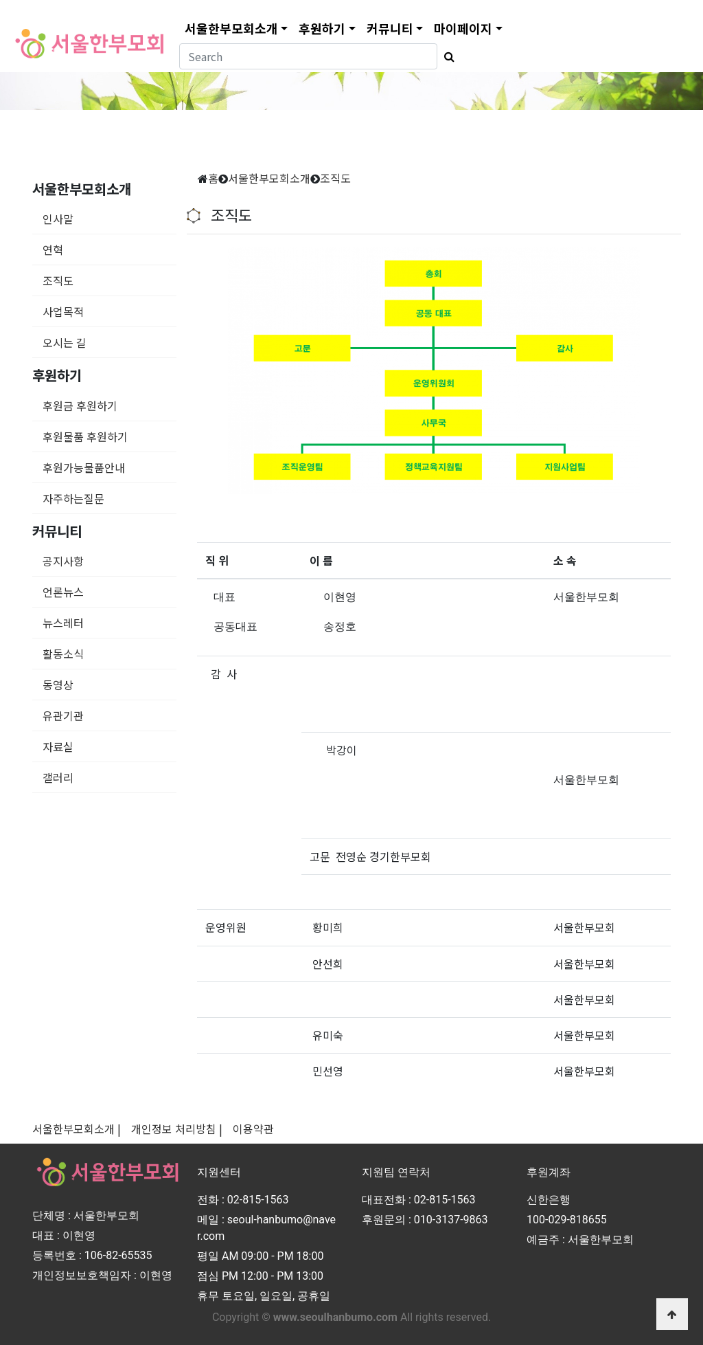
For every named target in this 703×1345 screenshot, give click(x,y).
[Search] (308, 56)
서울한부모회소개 (231, 28)
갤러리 (58, 777)
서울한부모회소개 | (76, 1128)
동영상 (58, 684)
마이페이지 (463, 28)
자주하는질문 (73, 498)
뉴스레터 (63, 622)
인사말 (58, 218)
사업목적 (63, 311)
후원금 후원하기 (80, 405)
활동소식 (63, 653)
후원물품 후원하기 (85, 436)
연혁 (53, 249)
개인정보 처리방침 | (176, 1128)
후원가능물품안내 (84, 467)
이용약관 (253, 1128)
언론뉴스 (63, 591)
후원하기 (322, 28)
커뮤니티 (390, 28)
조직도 (58, 280)
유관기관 (63, 715)
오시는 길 (65, 342)
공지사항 (63, 561)
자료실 (58, 746)
